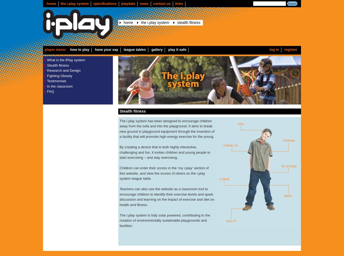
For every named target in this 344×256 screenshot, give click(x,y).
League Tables (135, 50)
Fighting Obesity (59, 76)
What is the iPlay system (66, 60)
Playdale (128, 4)
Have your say (106, 50)
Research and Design (64, 70)
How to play (79, 50)
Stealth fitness (188, 22)
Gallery (157, 50)
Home (51, 4)
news (144, 4)
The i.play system (75, 4)
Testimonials (56, 81)
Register (290, 50)
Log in (274, 50)
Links (179, 4)
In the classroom (60, 86)
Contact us (162, 4)
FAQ (50, 91)
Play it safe (177, 50)
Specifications (105, 4)
